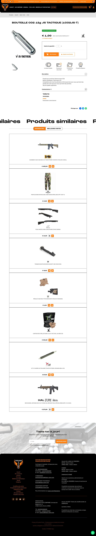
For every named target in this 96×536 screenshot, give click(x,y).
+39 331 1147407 (46, 511)
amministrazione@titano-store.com (72, 1)
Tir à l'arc (32, 7)
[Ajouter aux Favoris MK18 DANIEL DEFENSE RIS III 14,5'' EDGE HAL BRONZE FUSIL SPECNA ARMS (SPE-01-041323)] (53, 409)
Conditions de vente (18, 486)
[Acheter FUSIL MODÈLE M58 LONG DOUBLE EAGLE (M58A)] (49, 236)
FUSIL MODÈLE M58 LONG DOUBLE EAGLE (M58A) (48, 229)
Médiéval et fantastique (43, 7)
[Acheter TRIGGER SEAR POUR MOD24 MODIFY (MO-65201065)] (49, 270)
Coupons (18, 482)
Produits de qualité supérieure (18, 488)
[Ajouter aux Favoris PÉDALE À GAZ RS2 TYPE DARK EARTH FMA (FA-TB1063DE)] (52, 305)
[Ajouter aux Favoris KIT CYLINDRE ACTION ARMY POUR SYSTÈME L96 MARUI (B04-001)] (52, 375)
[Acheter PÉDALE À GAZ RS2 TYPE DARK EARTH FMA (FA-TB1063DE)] (49, 305)
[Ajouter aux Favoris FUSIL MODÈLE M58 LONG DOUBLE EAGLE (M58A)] (52, 236)
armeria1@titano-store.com (47, 512)
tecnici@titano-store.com (42, 482)
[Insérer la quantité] (58, 46)
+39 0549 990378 (42, 509)
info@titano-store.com (46, 472)
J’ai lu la (39, 445)
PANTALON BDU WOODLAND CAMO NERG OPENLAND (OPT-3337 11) (48, 194)
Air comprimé (19, 7)
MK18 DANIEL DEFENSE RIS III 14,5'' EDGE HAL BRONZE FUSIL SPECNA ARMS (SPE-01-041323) (48, 403)
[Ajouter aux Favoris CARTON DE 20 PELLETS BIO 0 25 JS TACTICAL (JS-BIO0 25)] (53, 340)
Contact (18, 491)
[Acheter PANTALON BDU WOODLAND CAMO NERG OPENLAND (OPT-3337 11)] (49, 201)
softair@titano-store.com (35, 1)
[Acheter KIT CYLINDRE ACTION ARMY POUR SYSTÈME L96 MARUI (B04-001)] (49, 375)
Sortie (18, 480)
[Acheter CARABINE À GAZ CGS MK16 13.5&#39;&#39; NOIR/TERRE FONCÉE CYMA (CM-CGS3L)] (50, 166)
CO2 (28, 15)
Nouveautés (39, 128)
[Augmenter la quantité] (61, 46)
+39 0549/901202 (42, 469)
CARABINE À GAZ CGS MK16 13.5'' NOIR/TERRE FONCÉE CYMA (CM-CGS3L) (48, 159)
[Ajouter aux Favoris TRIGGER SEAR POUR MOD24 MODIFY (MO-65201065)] (52, 270)
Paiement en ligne (18, 489)
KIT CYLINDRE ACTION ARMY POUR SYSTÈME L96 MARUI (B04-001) (48, 368)
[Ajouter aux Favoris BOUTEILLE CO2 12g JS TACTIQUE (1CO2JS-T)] (67, 54)
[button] (93, 1)
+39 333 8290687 (46, 471)
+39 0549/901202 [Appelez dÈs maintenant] (54, 1)
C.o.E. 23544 (48, 524)
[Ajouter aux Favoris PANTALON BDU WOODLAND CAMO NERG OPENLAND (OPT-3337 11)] (52, 201)
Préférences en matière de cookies (54, 522)
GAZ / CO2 (22, 15)
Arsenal (25, 7)
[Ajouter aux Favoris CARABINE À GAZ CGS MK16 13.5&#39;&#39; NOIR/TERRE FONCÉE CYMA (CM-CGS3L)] (53, 166)
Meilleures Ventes (54, 128)
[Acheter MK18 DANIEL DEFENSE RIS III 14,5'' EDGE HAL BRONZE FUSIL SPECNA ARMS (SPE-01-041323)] (50, 409)
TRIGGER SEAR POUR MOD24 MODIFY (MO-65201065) (48, 264)
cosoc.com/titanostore (54, 491)
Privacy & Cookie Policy (38, 522)
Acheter (51, 54)
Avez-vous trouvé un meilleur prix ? (61, 35)
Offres (53, 7)
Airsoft (11, 7)
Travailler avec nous (18, 494)
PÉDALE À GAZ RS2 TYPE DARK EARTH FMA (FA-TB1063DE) (48, 298)
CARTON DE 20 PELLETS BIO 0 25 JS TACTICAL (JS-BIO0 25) (48, 333)
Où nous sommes (18, 493)
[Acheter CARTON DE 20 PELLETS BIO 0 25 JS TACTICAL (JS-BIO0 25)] (50, 340)
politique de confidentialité (41, 445)
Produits (11, 15)
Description (64, 74)
